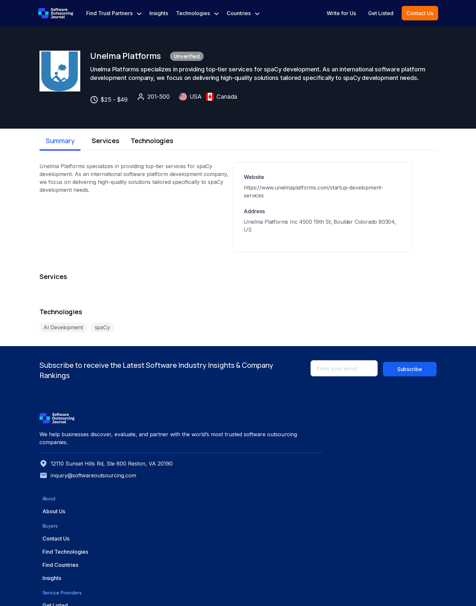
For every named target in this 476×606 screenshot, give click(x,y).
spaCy (102, 373)
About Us (254, 487)
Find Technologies (334, 500)
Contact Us (419, 13)
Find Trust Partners (113, 13)
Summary (66, 166)
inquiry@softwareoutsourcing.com (86, 546)
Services (134, 166)
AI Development (62, 373)
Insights (158, 13)
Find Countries (329, 513)
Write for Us (341, 13)
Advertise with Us (400, 500)
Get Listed (380, 13)
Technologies (197, 13)
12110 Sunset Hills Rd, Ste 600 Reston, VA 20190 (96, 530)
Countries (243, 13)
